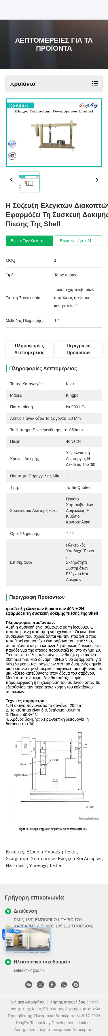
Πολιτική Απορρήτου (28, 1002)
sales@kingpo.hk (29, 970)
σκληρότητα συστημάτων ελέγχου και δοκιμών (53, 858)
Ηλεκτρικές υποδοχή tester (34, 865)
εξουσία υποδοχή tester (51, 851)
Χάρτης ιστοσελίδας (67, 1002)
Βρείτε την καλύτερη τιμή (34, 240)
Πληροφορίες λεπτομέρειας (29, 349)
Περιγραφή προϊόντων (78, 349)
